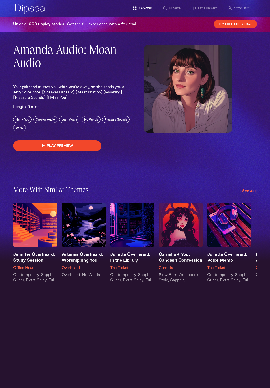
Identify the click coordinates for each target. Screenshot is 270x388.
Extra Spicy (36, 280)
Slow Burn (168, 274)
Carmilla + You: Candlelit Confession (180, 257)
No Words (91, 119)
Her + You (22, 119)
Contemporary (26, 274)
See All (249, 191)
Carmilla (166, 267)
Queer (18, 280)
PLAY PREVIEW (57, 146)
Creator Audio (45, 119)
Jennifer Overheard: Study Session (34, 257)
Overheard (71, 267)
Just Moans (69, 119)
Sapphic (48, 274)
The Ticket (119, 267)
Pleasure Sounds (116, 119)
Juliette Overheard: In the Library (130, 257)
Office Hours (24, 267)
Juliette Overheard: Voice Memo (227, 257)
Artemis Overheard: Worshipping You (82, 257)
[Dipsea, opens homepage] (29, 9)
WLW (19, 127)
